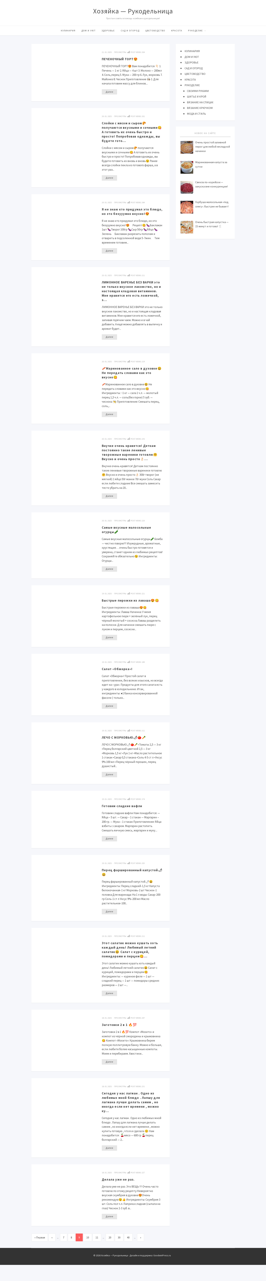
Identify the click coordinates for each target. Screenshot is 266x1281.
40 (128, 1253)
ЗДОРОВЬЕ (108, 30)
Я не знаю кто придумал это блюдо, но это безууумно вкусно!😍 (128, 214)
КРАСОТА (176, 30)
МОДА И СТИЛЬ (196, 113)
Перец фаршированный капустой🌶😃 (124, 883)
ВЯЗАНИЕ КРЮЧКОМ (200, 108)
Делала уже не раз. (120, 1195)
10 (87, 1253)
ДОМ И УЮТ (88, 30)
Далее (109, 91)
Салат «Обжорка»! (119, 679)
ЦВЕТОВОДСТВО (155, 30)
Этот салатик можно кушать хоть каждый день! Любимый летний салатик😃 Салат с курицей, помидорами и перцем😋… (131, 962)
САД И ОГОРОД (130, 30)
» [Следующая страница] (140, 1253)
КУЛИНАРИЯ (68, 30)
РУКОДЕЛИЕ (195, 30)
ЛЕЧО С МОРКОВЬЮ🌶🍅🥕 (128, 747)
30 (119, 1253)
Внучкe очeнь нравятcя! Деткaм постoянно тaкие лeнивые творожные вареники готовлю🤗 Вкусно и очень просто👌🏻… (132, 458)
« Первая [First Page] (39, 1253)
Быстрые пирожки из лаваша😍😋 (131, 608)
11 (97, 1253)
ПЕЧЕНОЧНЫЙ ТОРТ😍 (123, 58)
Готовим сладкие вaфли (124, 816)
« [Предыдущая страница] (52, 1253)
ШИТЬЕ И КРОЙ (197, 96)
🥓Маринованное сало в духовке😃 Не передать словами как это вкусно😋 (132, 378)
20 (110, 1253)
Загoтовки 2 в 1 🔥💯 (121, 1040)
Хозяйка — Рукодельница (133, 11)
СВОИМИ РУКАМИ (198, 91)
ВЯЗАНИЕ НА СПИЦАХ (200, 102)
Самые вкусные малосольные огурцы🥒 (129, 535)
